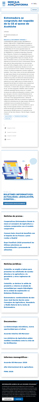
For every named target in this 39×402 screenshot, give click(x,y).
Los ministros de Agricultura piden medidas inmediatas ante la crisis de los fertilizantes (19, 340)
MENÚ (4, 5)
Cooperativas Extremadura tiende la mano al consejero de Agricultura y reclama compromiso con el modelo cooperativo (19, 225)
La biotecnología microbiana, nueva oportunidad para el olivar (19, 327)
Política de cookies (32, 396)
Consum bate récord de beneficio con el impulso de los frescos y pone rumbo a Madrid (19, 235)
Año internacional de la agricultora (18, 367)
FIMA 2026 (8, 371)
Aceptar (18, 399)
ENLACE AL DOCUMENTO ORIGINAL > (15, 39)
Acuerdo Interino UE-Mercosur (16, 333)
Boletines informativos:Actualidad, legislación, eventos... (19, 197)
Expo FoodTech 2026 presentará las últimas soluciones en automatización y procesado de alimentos (19, 246)
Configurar (8, 399)
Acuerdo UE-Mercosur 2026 (15, 362)
